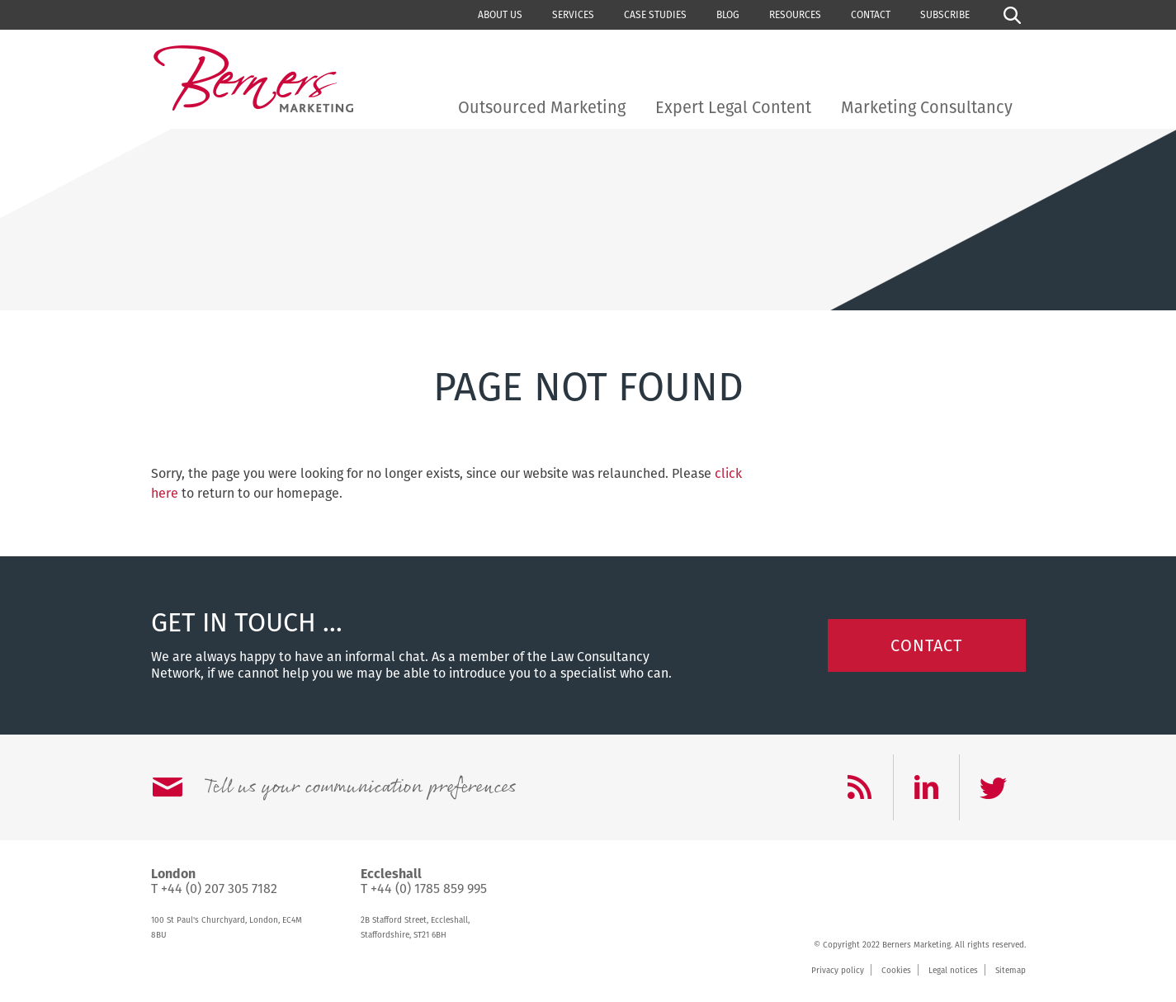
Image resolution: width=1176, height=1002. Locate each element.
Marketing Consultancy (927, 107)
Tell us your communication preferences (360, 787)
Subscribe (945, 15)
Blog (727, 15)
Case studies (655, 15)
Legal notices (953, 971)
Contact (870, 15)
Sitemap (1010, 971)
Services (573, 15)
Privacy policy (837, 971)
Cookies (896, 971)
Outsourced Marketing (542, 107)
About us (500, 15)
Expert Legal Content (733, 107)
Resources (795, 15)
